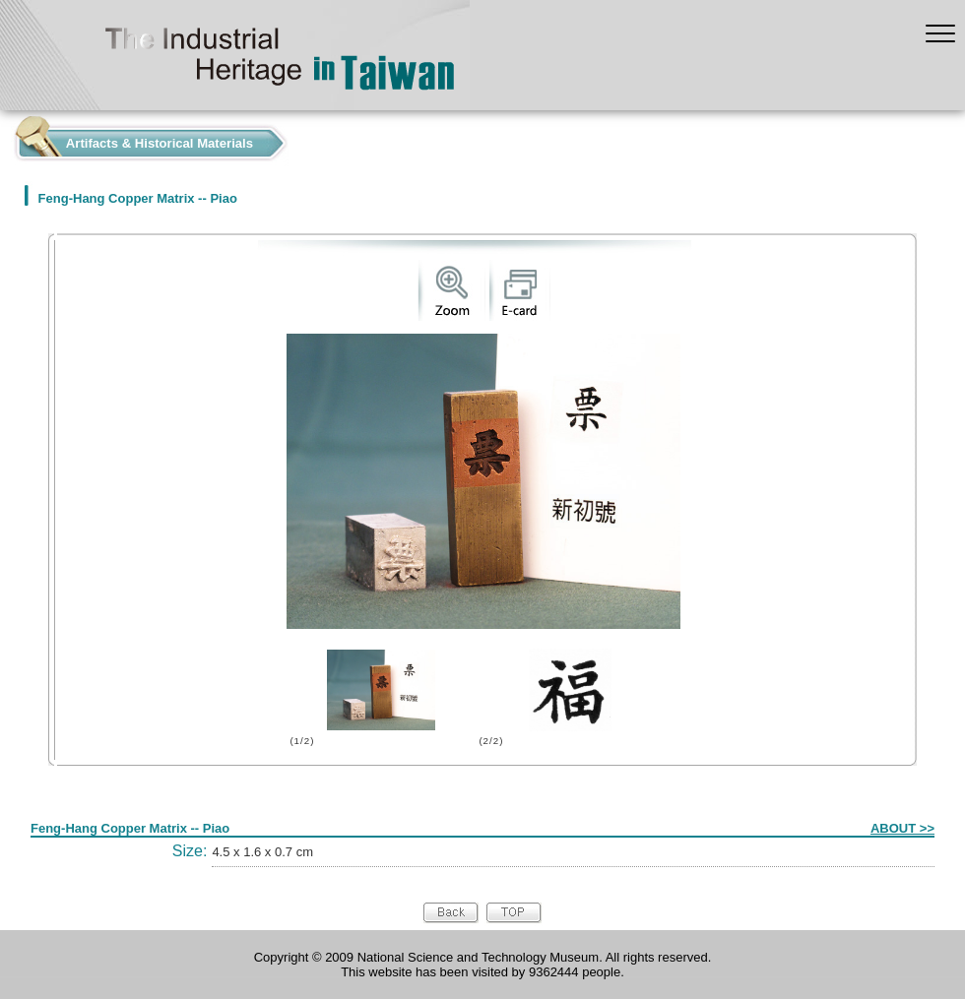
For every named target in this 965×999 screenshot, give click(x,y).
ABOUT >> (902, 828)
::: (5, 138)
